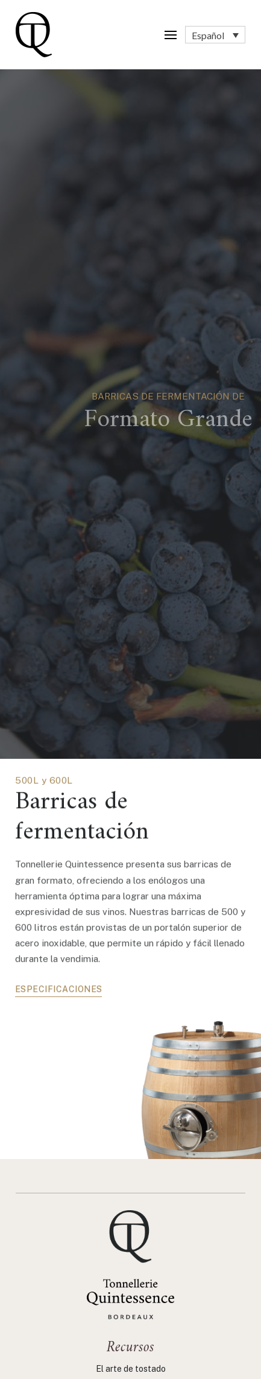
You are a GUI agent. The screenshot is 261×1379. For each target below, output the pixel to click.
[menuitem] (215, 35)
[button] (170, 34)
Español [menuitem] (208, 34)
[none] (215, 35)
